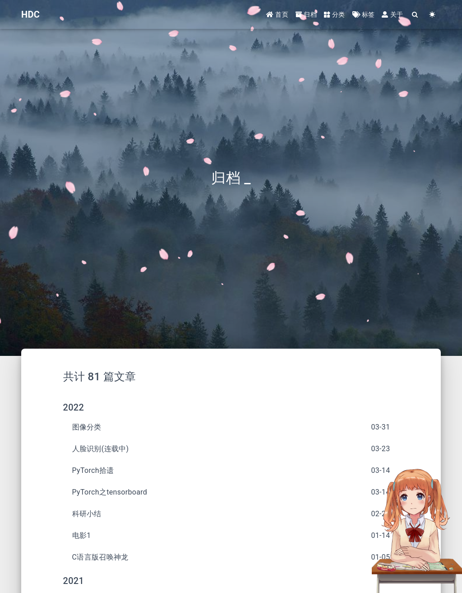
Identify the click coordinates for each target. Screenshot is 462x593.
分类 (334, 14)
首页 (277, 14)
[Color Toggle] (432, 14)
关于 (392, 14)
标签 (363, 14)
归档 (306, 14)
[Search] (415, 14)
